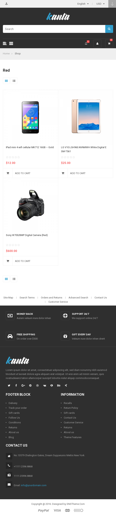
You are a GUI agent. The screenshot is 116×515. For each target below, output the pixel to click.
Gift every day (81, 334)
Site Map (8, 297)
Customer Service (58, 301)
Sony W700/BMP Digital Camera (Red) (27, 235)
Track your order (18, 407)
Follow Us (14, 417)
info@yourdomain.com (33, 485)
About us (14, 432)
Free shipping (26, 334)
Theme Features (72, 437)
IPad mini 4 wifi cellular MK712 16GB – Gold (30, 147)
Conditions (15, 422)
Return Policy (71, 407)
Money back (25, 313)
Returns (13, 427)
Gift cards (14, 412)
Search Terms (27, 297)
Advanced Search (78, 297)
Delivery (13, 403)
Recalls (68, 403)
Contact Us (100, 297)
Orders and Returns (51, 297)
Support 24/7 (80, 313)
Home (6, 53)
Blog (11, 437)
